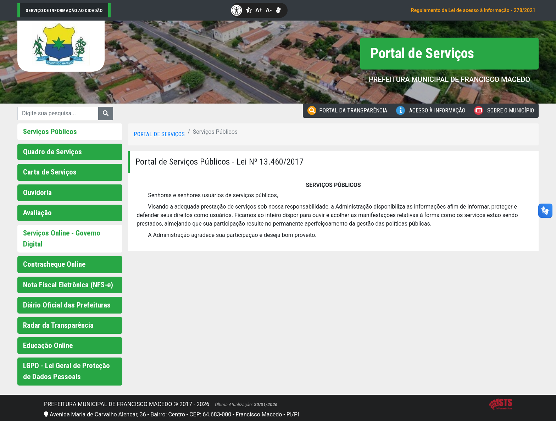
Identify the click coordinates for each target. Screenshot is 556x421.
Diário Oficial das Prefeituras (67, 305)
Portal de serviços (159, 134)
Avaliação (37, 213)
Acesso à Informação (430, 110)
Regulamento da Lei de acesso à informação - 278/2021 (473, 10)
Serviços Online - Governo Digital (61, 238)
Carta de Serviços (50, 172)
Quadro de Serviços (52, 152)
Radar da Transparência (58, 325)
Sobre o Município (504, 110)
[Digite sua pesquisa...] (58, 113)
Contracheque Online (54, 264)
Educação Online (48, 345)
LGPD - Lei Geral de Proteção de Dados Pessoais (66, 371)
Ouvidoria (37, 192)
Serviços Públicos (50, 131)
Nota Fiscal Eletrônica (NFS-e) (68, 285)
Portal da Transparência (347, 110)
